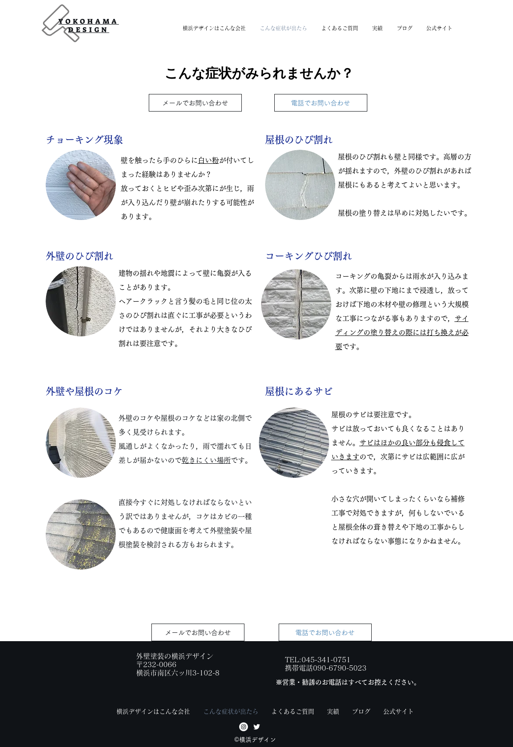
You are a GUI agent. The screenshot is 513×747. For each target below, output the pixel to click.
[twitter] (256, 726)
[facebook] (243, 726)
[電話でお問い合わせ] (320, 103)
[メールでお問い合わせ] (195, 103)
